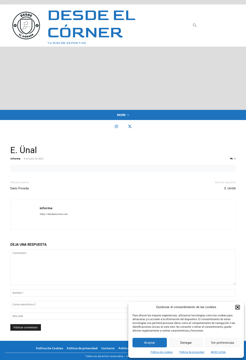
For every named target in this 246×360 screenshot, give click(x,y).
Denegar (186, 343)
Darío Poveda (19, 188)
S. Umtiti (230, 188)
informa (15, 158)
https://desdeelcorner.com (54, 214)
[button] (237, 307)
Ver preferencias (222, 343)
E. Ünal (23, 150)
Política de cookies (162, 352)
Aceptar (149, 343)
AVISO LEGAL (218, 352)
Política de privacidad (191, 352)
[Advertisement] (123, 78)
